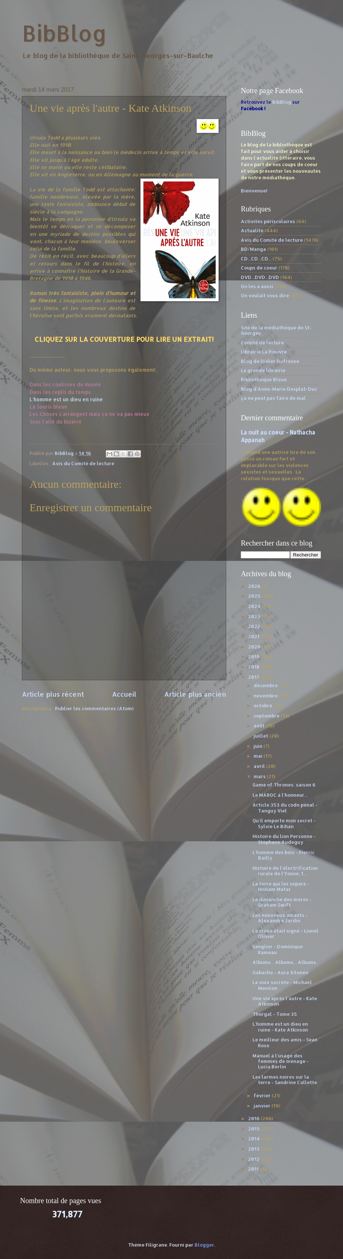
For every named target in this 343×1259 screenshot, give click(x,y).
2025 (255, 596)
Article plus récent (53, 694)
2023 (254, 616)
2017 (254, 677)
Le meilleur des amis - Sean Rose (285, 1042)
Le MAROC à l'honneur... (280, 795)
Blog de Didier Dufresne (270, 361)
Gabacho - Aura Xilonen (280, 972)
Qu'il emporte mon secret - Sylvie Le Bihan (284, 823)
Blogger (204, 1245)
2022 (254, 626)
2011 (254, 1169)
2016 (254, 1118)
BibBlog (64, 33)
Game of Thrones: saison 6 (284, 785)
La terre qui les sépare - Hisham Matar (281, 886)
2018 (254, 667)
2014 (254, 1138)
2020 (255, 647)
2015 (254, 1129)
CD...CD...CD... (256, 258)
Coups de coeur (259, 268)
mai (258, 756)
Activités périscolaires (268, 221)
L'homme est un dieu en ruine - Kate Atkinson (280, 1026)
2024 (255, 606)
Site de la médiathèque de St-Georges (276, 330)
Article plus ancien (195, 694)
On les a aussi (257, 286)
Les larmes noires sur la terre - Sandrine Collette (285, 1079)
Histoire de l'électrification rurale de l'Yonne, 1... (285, 870)
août (260, 725)
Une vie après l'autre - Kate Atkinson (285, 1001)
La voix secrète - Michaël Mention (282, 985)
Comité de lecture (262, 342)
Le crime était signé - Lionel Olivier (286, 933)
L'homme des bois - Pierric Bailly (284, 855)
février (263, 1095)
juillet (261, 736)
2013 (254, 1149)
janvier (262, 1106)
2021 (254, 636)
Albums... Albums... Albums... (286, 962)
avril (260, 766)
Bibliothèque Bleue (264, 379)
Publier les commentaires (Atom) (94, 708)
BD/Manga (253, 249)
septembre (267, 716)
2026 (254, 586)
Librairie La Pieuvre (264, 352)
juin (258, 746)
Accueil (124, 694)
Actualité (252, 230)
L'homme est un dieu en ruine (66, 399)
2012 (254, 1159)
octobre (263, 705)
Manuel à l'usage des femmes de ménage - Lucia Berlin (281, 1061)
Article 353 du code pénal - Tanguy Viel (285, 807)
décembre (266, 685)
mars (260, 776)
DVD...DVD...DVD (260, 277)
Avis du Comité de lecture (83, 463)
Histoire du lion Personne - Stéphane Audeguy (284, 839)
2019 (254, 656)
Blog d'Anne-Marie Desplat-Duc (279, 389)
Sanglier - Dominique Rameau (278, 949)
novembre (266, 696)
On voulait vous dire (265, 295)
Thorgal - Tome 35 (275, 1014)
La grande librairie (263, 370)
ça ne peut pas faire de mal (273, 398)
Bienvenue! (254, 191)
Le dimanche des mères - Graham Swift (282, 902)
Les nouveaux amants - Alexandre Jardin (280, 917)
